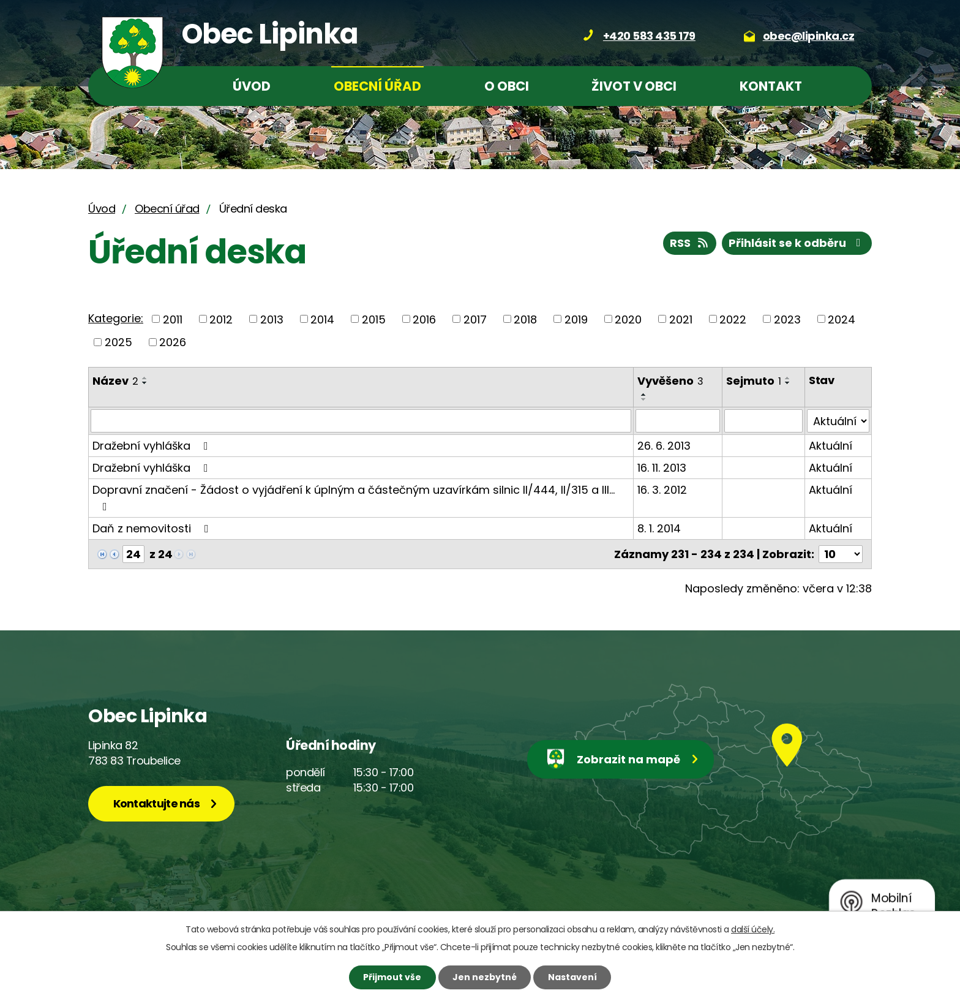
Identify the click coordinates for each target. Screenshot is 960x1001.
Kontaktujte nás (156, 803)
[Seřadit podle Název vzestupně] (145, 378)
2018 (525, 319)
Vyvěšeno (670, 380)
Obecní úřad (377, 86)
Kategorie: (115, 318)
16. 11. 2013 (661, 467)
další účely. (752, 929)
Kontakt (771, 86)
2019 (576, 319)
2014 (322, 319)
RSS (690, 243)
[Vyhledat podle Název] (361, 421)
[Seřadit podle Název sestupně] (145, 382)
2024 (841, 319)
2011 (172, 319)
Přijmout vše (392, 977)
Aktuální (830, 445)
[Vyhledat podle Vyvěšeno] (678, 421)
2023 (787, 319)
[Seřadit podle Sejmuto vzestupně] (788, 378)
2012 (221, 319)
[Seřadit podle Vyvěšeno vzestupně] (644, 394)
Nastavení (572, 977)
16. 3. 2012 (662, 489)
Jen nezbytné (484, 977)
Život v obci (634, 86)
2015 (374, 319)
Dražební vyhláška (152, 445)
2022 (732, 319)
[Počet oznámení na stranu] (841, 554)
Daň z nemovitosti (153, 528)
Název (115, 380)
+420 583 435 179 (649, 35)
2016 (424, 319)
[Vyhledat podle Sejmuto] (763, 421)
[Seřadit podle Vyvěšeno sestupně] (644, 399)
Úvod (252, 86)
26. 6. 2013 (664, 445)
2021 (680, 319)
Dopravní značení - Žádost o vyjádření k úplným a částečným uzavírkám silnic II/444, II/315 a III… (353, 497)
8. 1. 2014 (659, 528)
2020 (628, 319)
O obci (506, 86)
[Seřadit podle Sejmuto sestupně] (788, 382)
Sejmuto (753, 380)
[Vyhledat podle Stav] (838, 421)
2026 (172, 342)
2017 (475, 319)
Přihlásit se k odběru (797, 243)
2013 (271, 319)
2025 (118, 342)
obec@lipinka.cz (809, 35)
